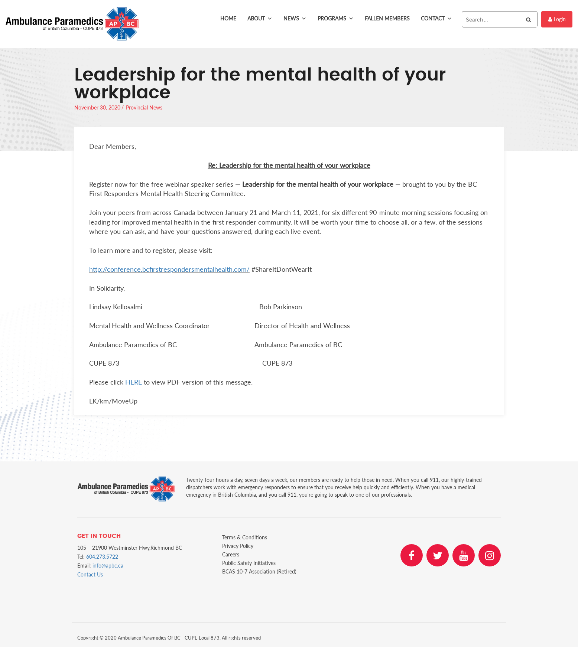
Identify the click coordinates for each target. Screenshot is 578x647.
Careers (230, 554)
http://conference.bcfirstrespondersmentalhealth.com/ (169, 269)
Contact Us (90, 574)
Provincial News (144, 107)
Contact (436, 18)
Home (228, 18)
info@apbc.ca (107, 565)
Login (557, 19)
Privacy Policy (237, 546)
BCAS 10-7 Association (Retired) (259, 571)
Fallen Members (387, 18)
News (294, 18)
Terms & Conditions (244, 537)
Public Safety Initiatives (249, 563)
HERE (133, 382)
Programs (336, 18)
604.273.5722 (102, 556)
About (259, 18)
